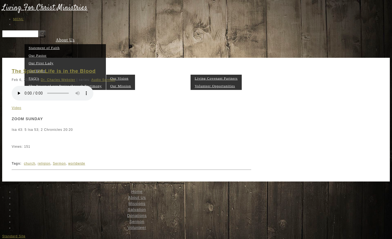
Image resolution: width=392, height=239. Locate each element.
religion (44, 163)
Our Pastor (38, 55)
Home (136, 191)
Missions (121, 70)
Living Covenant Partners (216, 78)
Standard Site (14, 236)
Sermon (183, 85)
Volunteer (216, 70)
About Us (65, 40)
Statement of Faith (44, 48)
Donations (165, 85)
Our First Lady (41, 63)
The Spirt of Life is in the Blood (54, 71)
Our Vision (119, 78)
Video (16, 108)
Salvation (144, 85)
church (29, 163)
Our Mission (120, 86)
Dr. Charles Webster (58, 80)
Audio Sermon (103, 80)
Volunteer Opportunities (215, 86)
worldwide (76, 163)
